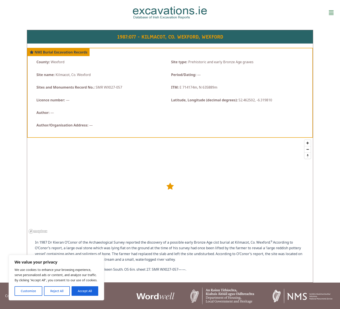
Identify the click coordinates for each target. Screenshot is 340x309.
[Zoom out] (307, 149)
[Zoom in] (307, 143)
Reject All (57, 291)
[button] (282, 12)
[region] (56, 277)
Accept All (85, 291)
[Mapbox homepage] (37, 231)
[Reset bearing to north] (307, 155)
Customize (28, 291)
